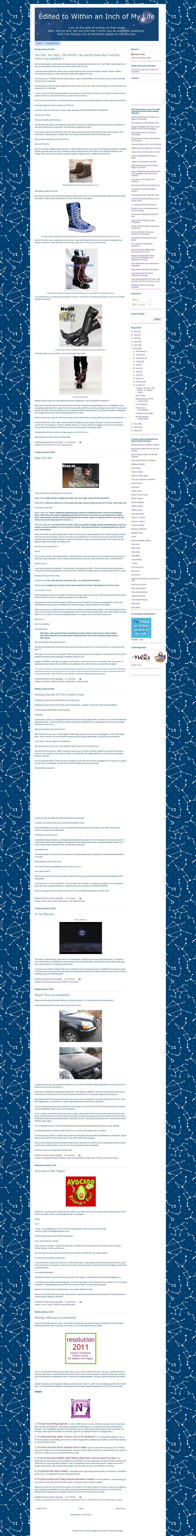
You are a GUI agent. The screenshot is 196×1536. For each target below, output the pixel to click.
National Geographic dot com (90, 185)
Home (39, 43)
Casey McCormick (138, 596)
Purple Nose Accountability (52, 995)
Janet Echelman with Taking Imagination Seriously (142, 274)
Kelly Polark (135, 548)
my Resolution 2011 (92, 1372)
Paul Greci (135, 571)
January (139, 385)
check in (44, 1305)
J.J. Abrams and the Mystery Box (144, 205)
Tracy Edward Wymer (139, 592)
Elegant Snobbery (59, 1158)
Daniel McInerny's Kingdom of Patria (145, 445)
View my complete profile (140, 58)
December (140, 351)
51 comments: (70, 679)
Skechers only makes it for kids (109, 236)
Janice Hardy (136, 491)
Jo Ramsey (135, 552)
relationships (70, 681)
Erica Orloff (135, 607)
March (138, 378)
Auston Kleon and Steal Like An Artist (145, 152)
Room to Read (79, 1374)
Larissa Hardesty (137, 525)
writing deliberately (68, 1305)
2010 (136, 427)
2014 (136, 342)
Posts (136, 300)
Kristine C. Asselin (138, 518)
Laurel (133, 537)
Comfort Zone (46, 901)
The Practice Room (111, 1158)
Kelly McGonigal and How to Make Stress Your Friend (144, 166)
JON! (141, 640)
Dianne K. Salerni (138, 521)
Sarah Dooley (136, 483)
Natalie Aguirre (137, 510)
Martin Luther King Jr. (60, 901)
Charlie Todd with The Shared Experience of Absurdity (142, 233)
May (138, 372)
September (140, 358)
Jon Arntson (135, 575)
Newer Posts (42, 1508)
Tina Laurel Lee (137, 567)
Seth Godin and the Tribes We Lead (145, 195)
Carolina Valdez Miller (139, 476)
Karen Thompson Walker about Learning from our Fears (143, 251)
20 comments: (69, 1155)
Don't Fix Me (43, 458)
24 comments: (70, 1497)
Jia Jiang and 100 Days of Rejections (145, 185)
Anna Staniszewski (138, 588)
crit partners (45, 681)
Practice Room (55, 1447)
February (140, 382)
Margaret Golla (137, 533)
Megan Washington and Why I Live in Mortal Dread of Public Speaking (145, 128)
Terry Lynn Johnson (138, 584)
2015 (136, 338)
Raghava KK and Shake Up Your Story (146, 148)
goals (69, 1158)
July (138, 365)
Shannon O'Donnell (138, 529)
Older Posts (120, 1508)
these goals (57, 1106)
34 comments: (70, 1302)
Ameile (82, 397)
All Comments (139, 305)
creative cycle (55, 982)
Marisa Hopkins (137, 498)
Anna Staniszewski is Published (143, 460)
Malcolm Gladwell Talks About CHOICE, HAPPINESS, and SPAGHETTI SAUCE (142, 258)
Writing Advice (67, 445)
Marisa (88, 1116)
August (139, 361)
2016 (136, 335)
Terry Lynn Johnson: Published (143, 479)
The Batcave (74, 982)
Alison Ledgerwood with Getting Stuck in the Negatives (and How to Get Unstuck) (145, 173)
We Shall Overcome (77, 901)
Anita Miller (135, 556)
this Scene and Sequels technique (65, 1116)
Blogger (120, 1531)
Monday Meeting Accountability (55, 1317)
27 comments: (70, 898)
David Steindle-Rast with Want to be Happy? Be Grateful (145, 118)
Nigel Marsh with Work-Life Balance (145, 269)
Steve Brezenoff (137, 514)
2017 (136, 331)
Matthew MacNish (138, 464)
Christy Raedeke (137, 502)
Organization (75, 1500)
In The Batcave (44, 914)
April (138, 375)
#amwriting (45, 982)
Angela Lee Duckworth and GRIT (144, 162)
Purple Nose (90, 1158)
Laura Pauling (136, 560)
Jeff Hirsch (135, 487)
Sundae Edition (137, 472)
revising (79, 681)
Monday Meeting (78, 1158)
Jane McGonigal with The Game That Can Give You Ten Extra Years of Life (145, 280)
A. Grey (134, 563)
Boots (43, 445)
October (139, 355)
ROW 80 (49, 445)
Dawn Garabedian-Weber (141, 540)
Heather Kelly (139, 54)
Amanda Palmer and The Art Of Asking (146, 144)
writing (85, 681)
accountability (46, 1158)
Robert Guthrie (137, 506)
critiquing (54, 681)
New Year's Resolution (61, 1500)
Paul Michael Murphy (139, 600)
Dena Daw (135, 544)
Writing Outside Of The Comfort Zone (59, 694)
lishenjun (103, 1531)
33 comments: (70, 442)
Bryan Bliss (135, 604)
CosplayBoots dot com (107, 293)
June (138, 368)
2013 (136, 345)
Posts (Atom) (86, 1515)
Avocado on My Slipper (50, 1171)
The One (57, 445)
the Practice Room (118, 1116)
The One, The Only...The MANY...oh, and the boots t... (145, 390)
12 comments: (69, 979)
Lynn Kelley (135, 468)
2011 (136, 424)
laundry (61, 681)
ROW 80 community (100, 1106)
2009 (136, 431)
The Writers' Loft (52, 43)
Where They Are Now (139, 495)
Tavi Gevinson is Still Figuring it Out (144, 123)
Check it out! (136, 665)
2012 (136, 348)
